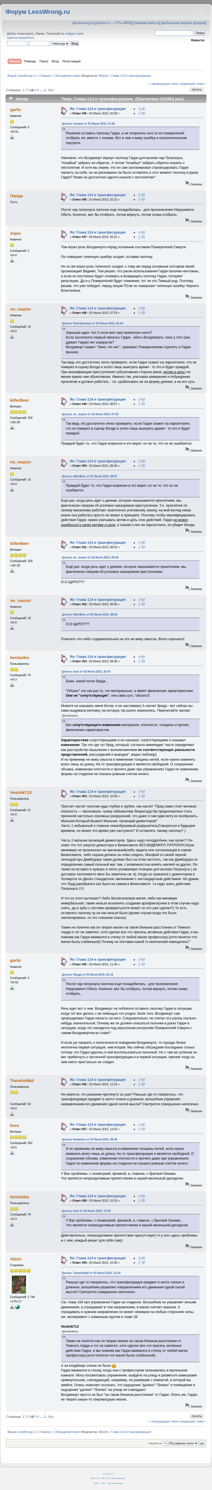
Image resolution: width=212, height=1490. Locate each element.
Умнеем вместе (146, 23)
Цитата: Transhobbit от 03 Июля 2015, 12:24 (91, 1272)
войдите (71, 33)
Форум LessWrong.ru (38, 11)
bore (14, 1125)
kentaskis (19, 657)
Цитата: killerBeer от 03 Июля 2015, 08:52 (89, 614)
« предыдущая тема (163, 83)
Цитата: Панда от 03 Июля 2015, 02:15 (87, 974)
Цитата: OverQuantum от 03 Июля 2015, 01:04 (92, 323)
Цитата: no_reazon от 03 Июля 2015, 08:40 (90, 557)
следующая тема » (192, 83)
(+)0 (141, 109)
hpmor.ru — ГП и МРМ (113, 23)
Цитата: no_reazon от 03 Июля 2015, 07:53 (90, 414)
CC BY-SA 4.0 (108, 1474)
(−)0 (141, 113)
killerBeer (19, 400)
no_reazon (20, 309)
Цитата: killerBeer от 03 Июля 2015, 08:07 (89, 476)
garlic (15, 109)
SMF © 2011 (106, 1478)
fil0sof (103, 75)
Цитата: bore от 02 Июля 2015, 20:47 (86, 671)
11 (45, 90)
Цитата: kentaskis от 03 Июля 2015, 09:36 (89, 1139)
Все (51, 90)
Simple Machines (118, 1478)
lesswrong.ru (83, 23)
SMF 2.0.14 (95, 1478)
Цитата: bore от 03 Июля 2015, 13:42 (86, 1210)
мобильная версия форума (184, 23)
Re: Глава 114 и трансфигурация (98, 109)
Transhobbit (22, 1080)
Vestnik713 (20, 792)
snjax (15, 233)
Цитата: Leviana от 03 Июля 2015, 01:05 (88, 123)
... (41, 90)
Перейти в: (155, 1443)
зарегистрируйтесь (20, 37)
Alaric (16, 1258)
